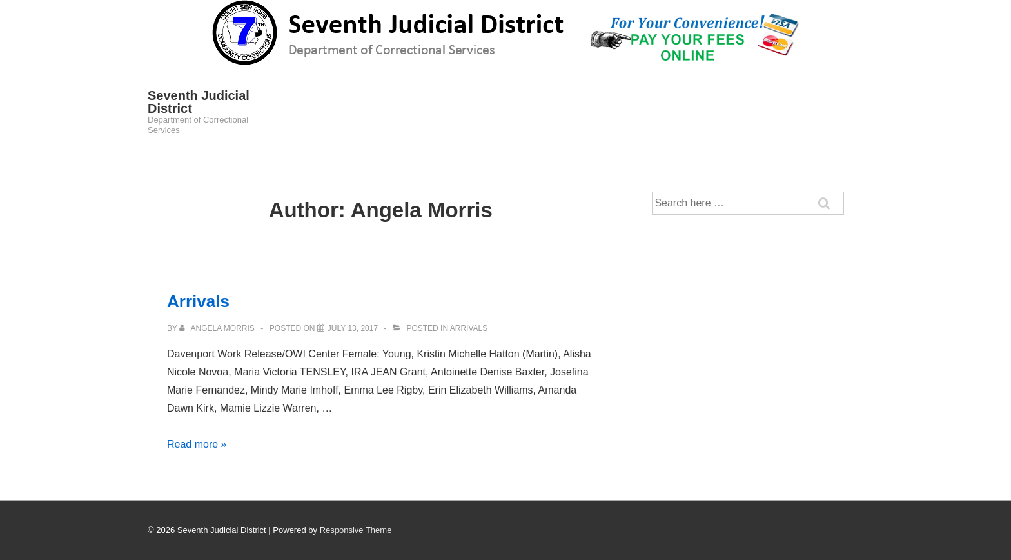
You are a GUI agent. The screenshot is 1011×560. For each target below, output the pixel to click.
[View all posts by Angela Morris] (218, 328)
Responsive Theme (356, 530)
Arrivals (198, 301)
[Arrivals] (353, 328)
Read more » (197, 444)
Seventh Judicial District (199, 101)
